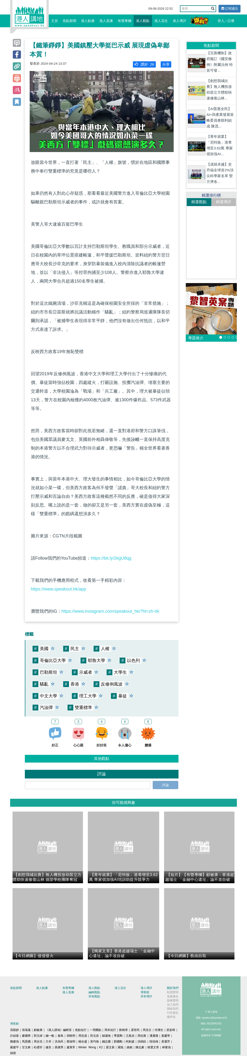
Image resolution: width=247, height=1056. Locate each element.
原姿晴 (170, 1030)
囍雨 (13, 1053)
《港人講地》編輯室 (59, 1030)
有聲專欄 (124, 21)
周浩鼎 (82, 1035)
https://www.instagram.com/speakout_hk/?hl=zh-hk (110, 611)
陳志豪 (140, 1047)
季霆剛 (118, 1035)
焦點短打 (81, 1030)
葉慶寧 (165, 1035)
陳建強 (14, 1041)
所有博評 (146, 996)
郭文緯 (38, 1035)
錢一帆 (50, 1035)
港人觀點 (143, 21)
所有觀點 (94, 996)
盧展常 (71, 1047)
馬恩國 (26, 1041)
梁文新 (110, 1047)
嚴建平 (14, 1047)
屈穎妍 (14, 1030)
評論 (165, 785)
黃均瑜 (94, 1041)
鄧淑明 (71, 1041)
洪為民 (59, 1041)
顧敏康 (38, 1030)
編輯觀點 (94, 992)
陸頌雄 (154, 1041)
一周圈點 (95, 1030)
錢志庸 (106, 1041)
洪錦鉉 (141, 1041)
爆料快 (171, 1017)
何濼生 (159, 1030)
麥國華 (26, 1035)
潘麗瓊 (154, 1035)
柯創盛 (130, 1041)
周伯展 (141, 1035)
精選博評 (223, 202)
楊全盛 (82, 1041)
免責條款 (172, 996)
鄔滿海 (106, 1035)
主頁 (54, 21)
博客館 (145, 992)
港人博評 (179, 21)
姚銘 (129, 1047)
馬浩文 (147, 1030)
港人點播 (88, 21)
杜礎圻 (38, 1047)
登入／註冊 (226, 21)
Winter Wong (87, 1047)
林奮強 (166, 1047)
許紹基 (14, 1035)
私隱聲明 (172, 992)
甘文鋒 (26, 1047)
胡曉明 (71, 1035)
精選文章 (153, 1047)
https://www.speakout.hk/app (58, 589)
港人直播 (106, 21)
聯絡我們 (172, 1008)
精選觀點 (199, 202)
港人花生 (161, 21)
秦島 (60, 1035)
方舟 (48, 1041)
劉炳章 (123, 1030)
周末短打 (110, 1030)
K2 (101, 1047)
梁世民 (135, 1030)
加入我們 (172, 1004)
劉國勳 (118, 1041)
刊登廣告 (172, 1012)
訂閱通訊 (229, 8)
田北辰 (94, 1035)
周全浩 (38, 1041)
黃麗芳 (165, 1041)
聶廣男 (59, 1047)
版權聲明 (172, 1000)
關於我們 (172, 988)
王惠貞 (130, 1035)
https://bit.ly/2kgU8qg (111, 558)
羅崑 (121, 1047)
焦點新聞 (69, 21)
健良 (48, 1047)
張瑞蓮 (26, 1030)
